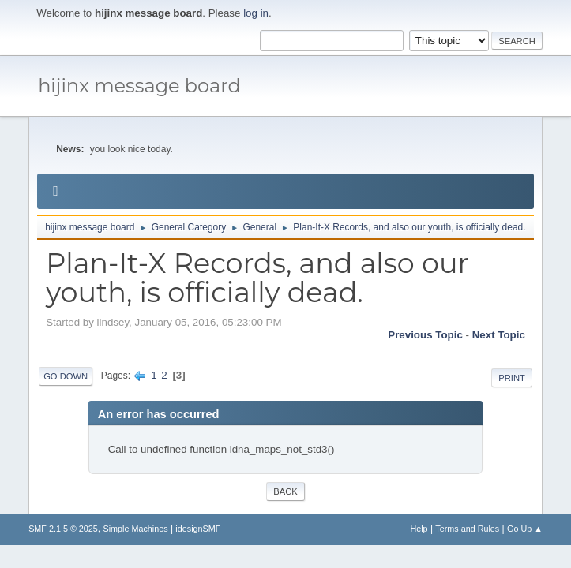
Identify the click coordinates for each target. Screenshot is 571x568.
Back (285, 491)
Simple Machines (135, 528)
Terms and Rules (467, 528)
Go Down (65, 376)
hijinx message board (139, 85)
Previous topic (425, 335)
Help (418, 528)
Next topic (498, 335)
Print (511, 378)
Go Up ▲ (525, 528)
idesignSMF (197, 528)
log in (256, 13)
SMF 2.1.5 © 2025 (63, 528)
